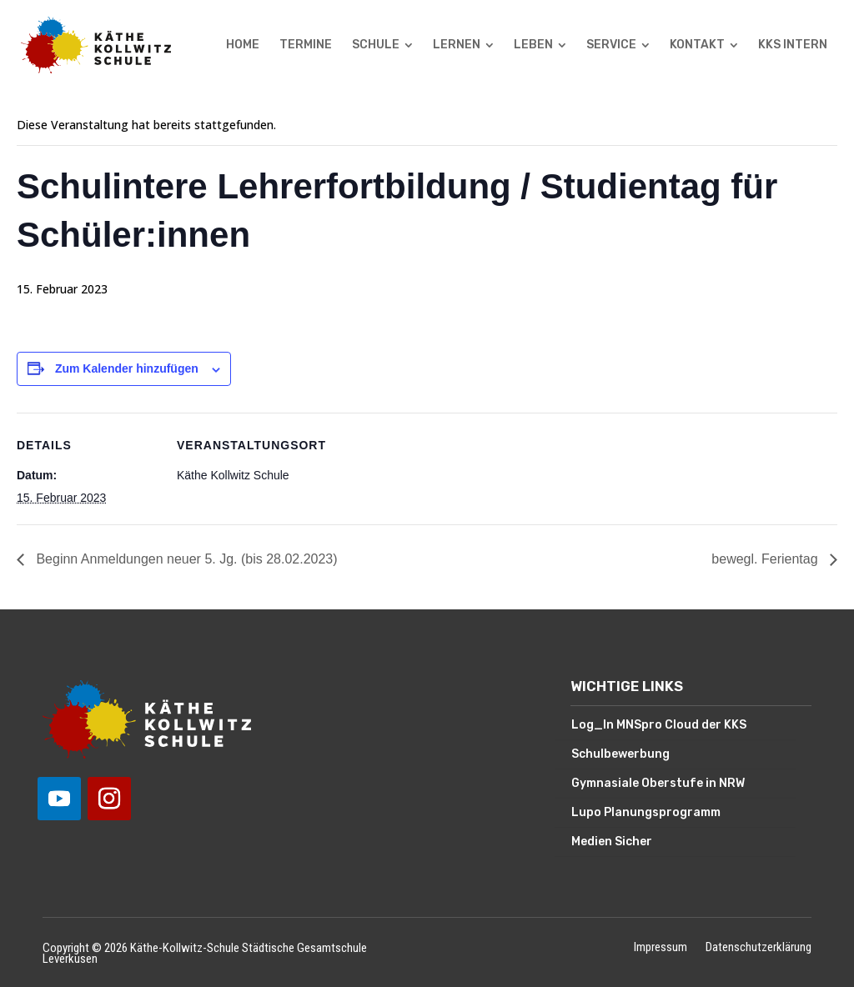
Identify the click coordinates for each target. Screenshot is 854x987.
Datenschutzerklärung (758, 948)
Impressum (660, 948)
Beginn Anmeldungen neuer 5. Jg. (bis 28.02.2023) (185, 559)
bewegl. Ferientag (766, 559)
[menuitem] (242, 45)
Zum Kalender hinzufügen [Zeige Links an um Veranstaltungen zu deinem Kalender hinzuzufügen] (126, 368)
